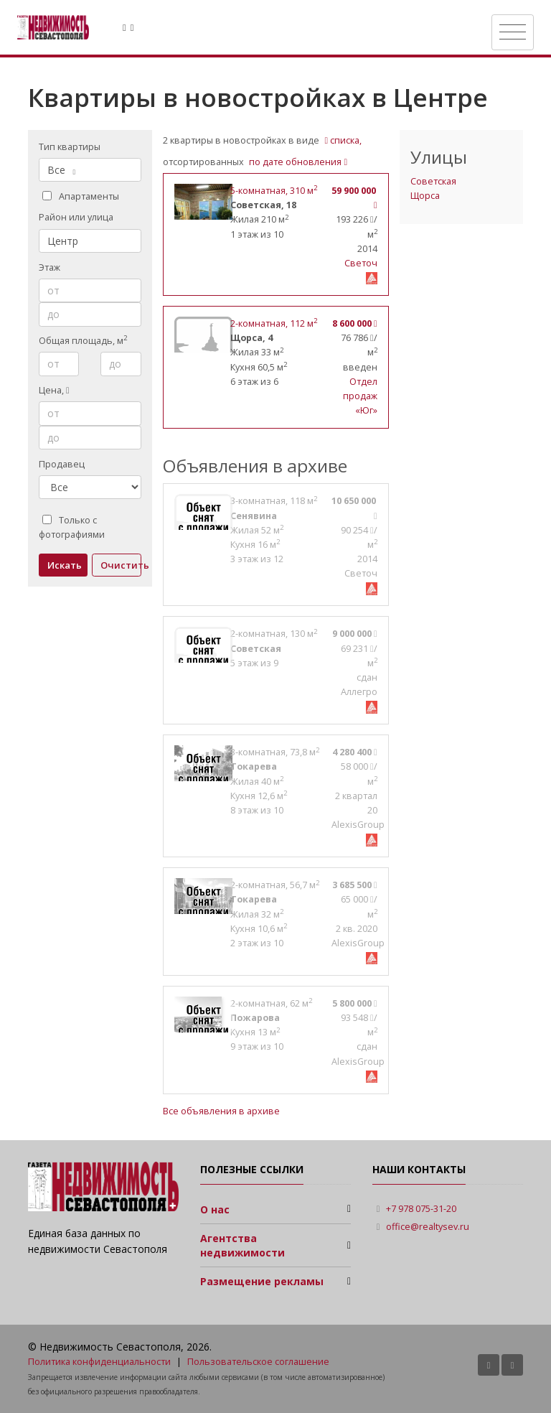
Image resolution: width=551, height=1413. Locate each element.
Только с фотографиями (72, 527)
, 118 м (273, 501)
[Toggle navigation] (512, 32)
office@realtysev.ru (427, 1227)
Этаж (49, 267)
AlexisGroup (358, 825)
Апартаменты (80, 196)
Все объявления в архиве (221, 1111)
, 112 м (273, 323)
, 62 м (271, 1003)
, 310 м (273, 191)
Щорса (425, 196)
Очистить (120, 565)
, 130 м (273, 634)
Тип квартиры (69, 147)
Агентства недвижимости (242, 1245)
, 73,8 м (274, 752)
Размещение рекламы (262, 1281)
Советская (433, 181)
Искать (64, 565)
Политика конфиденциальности (99, 1362)
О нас (215, 1209)
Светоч (360, 263)
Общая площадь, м (83, 340)
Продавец (62, 464)
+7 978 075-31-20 (421, 1209)
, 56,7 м (274, 885)
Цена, (54, 390)
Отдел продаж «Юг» (360, 396)
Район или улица (76, 217)
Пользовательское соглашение (258, 1362)
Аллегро (359, 692)
